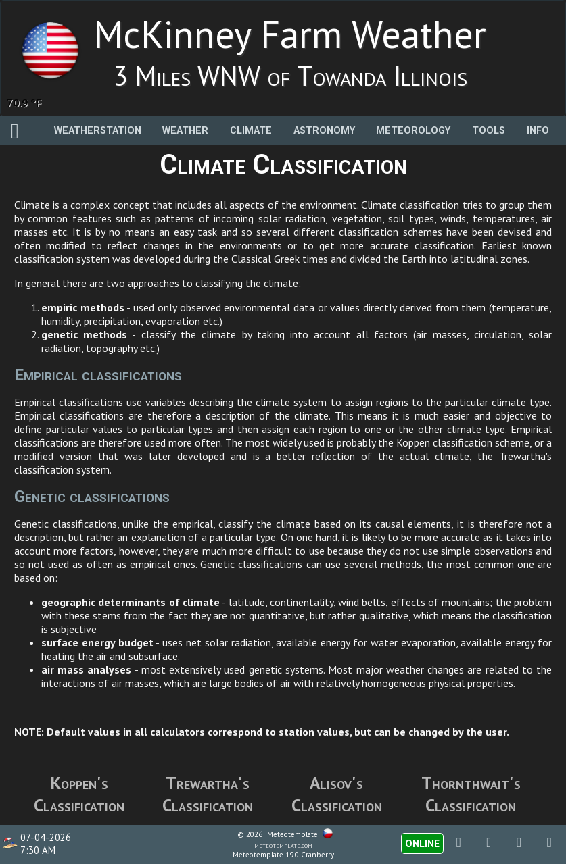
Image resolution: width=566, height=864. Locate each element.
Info (538, 130)
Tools (488, 130)
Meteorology (413, 130)
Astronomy (324, 130)
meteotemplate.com (283, 845)
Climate (251, 130)
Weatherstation (97, 130)
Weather (185, 130)
